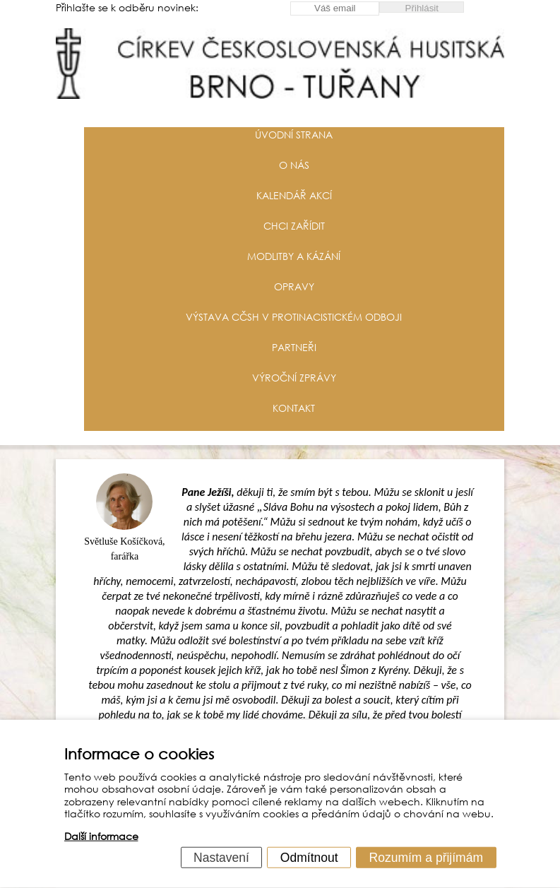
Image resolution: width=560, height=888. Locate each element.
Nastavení (221, 857)
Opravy (294, 286)
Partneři (294, 347)
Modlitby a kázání (293, 256)
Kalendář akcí (294, 195)
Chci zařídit (294, 225)
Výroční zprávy (294, 377)
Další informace (101, 836)
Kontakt (294, 408)
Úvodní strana (294, 134)
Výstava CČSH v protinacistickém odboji (294, 317)
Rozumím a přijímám (426, 857)
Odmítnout (309, 857)
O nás (294, 165)
